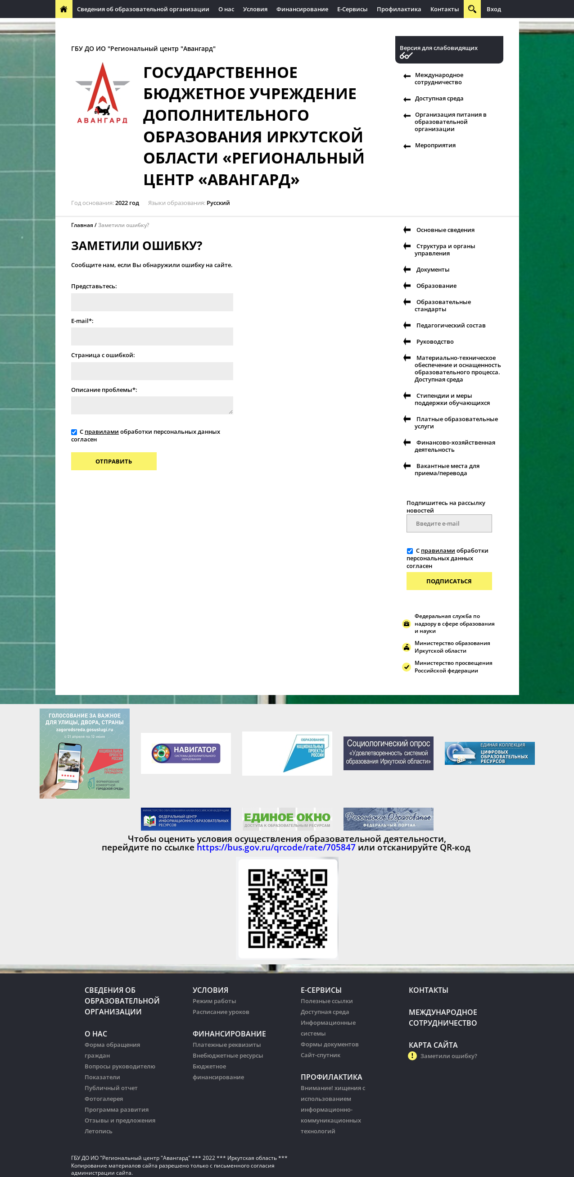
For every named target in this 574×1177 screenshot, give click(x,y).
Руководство (435, 341)
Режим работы (214, 1001)
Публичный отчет (111, 1088)
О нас (226, 9)
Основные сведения (445, 230)
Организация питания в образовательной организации (451, 121)
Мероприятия (435, 145)
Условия (255, 9)
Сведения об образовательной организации (143, 9)
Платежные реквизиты (227, 1045)
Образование (436, 286)
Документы (433, 269)
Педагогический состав (451, 325)
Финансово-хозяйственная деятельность (455, 446)
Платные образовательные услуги (456, 422)
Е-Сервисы (352, 9)
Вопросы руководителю (120, 1066)
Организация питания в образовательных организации (250, 27)
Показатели (102, 1077)
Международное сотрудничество (108, 27)
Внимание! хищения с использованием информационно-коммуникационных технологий (333, 1109)
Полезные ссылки (327, 1001)
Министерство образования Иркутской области (452, 647)
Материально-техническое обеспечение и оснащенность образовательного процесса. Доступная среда (458, 368)
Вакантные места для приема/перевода (447, 469)
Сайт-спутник (320, 1055)
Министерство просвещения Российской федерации (454, 666)
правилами (102, 431)
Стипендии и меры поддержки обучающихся (452, 399)
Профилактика (399, 9)
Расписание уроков (221, 1012)
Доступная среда (439, 98)
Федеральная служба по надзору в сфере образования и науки (455, 624)
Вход (494, 9)
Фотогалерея (104, 1099)
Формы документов (330, 1044)
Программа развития (117, 1109)
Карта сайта (433, 1045)
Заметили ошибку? (123, 225)
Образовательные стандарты (443, 305)
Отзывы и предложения (120, 1120)
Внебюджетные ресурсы (228, 1055)
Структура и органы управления (445, 249)
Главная (82, 225)
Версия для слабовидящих (439, 48)
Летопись (99, 1131)
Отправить (113, 461)
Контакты (444, 9)
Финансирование (302, 9)
